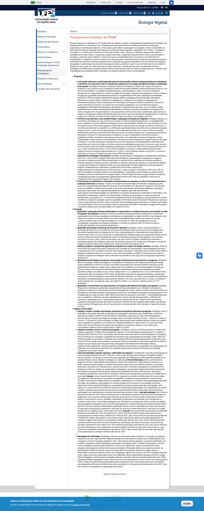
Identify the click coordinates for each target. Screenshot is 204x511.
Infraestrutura (45, 57)
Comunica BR (106, 2)
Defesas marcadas (47, 36)
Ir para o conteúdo (109, 13)
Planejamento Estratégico (45, 72)
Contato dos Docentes (49, 88)
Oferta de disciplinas (48, 41)
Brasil (38, 2)
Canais (163, 2)
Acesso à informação (135, 2)
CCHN (155, 7)
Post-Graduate (45, 83)
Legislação (152, 2)
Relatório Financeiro (48, 78)
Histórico (42, 31)
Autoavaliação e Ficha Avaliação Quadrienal (49, 64)
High (153, 13)
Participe (119, 2)
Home (73, 31)
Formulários (44, 46)
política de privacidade (81, 505)
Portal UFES (143, 7)
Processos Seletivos (48, 51)
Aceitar (187, 504)
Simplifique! (91, 2)
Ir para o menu (125, 13)
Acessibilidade (149, 13)
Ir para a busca (139, 13)
